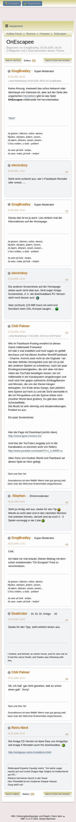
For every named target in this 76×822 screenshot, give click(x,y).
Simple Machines (47, 819)
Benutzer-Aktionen (57, 60)
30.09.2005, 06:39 (16, 77)
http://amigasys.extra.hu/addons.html (29, 752)
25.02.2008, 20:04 (16, 619)
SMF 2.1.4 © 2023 (29, 819)
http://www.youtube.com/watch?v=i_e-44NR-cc (35, 450)
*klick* (11, 118)
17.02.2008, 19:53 (16, 332)
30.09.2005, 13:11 (16, 171)
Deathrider (19, 613)
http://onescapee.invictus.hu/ (25, 435)
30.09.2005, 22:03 (16, 279)
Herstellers (29, 95)
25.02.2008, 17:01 (16, 543)
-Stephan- (19, 496)
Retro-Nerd (20, 727)
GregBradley (21, 71)
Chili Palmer (21, 326)
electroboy (20, 165)
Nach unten (12, 60)
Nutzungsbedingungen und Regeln (33, 816)
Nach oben (12, 794)
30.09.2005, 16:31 (16, 210)
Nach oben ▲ (58, 816)
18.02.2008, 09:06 (16, 501)
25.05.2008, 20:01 (16, 733)
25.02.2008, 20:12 (16, 678)
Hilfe (13, 816)
